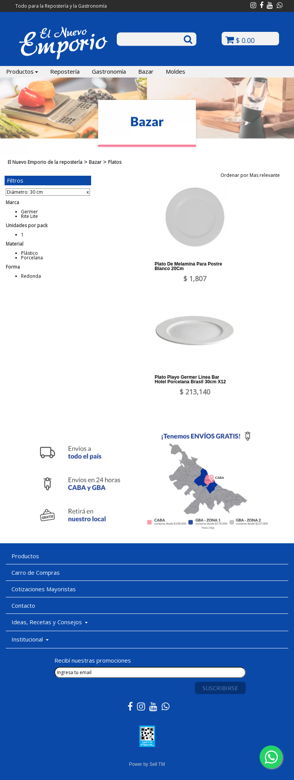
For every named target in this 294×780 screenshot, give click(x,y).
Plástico (29, 253)
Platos (114, 162)
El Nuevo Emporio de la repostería (45, 162)
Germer (29, 211)
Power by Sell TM (147, 764)
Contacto (23, 605)
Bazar (146, 71)
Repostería (65, 71)
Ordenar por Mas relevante (252, 175)
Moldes (175, 71)
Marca (12, 202)
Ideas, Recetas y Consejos (49, 622)
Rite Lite (29, 216)
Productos (22, 71)
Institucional (30, 639)
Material (14, 244)
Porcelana (32, 257)
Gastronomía (109, 71)
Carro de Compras (35, 572)
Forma (13, 267)
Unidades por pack (26, 225)
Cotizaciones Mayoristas (43, 589)
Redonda (31, 276)
